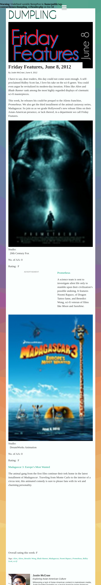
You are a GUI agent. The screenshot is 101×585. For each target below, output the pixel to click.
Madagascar (54, 558)
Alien (15, 558)
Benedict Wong (30, 558)
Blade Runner (42, 558)
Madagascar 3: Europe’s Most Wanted (29, 467)
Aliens (20, 558)
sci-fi (15, 561)
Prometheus (63, 272)
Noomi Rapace (66, 558)
